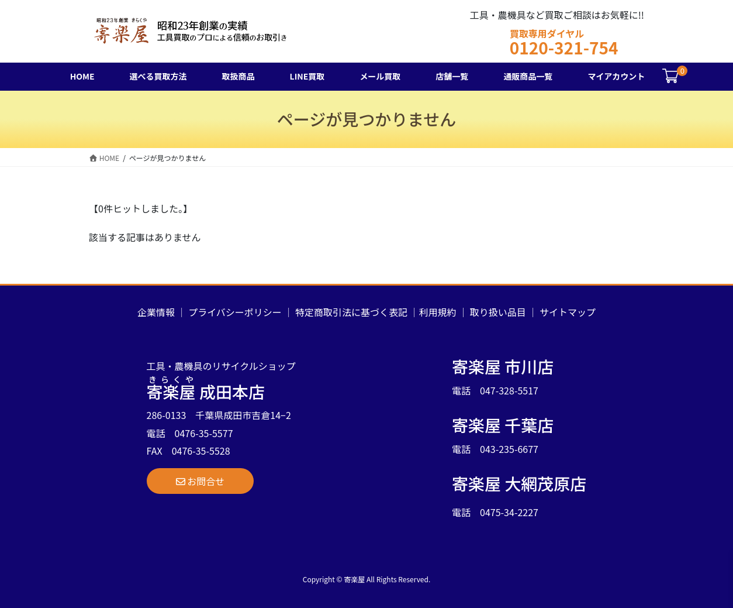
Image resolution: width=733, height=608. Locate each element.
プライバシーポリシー (235, 312)
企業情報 (156, 312)
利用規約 (438, 312)
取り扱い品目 (498, 312)
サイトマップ (568, 312)
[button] (200, 481)
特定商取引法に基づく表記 (351, 312)
